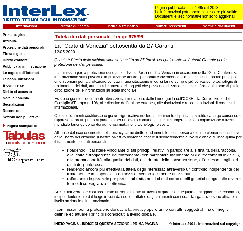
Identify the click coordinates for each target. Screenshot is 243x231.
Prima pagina (14, 35)
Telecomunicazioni (18, 79)
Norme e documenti (219, 26)
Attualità (10, 41)
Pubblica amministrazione (24, 66)
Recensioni (12, 110)
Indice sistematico (123, 26)
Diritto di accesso (17, 92)
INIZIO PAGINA (66, 224)
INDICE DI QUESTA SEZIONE (105, 224)
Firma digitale (14, 54)
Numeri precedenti (171, 26)
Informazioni (26, 26)
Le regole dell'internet (21, 73)
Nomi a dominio (16, 98)
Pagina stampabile (20, 126)
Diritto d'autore (15, 60)
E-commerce (13, 85)
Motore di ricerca (75, 26)
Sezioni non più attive (21, 117)
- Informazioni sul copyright (218, 224)
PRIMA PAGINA (145, 224)
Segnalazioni (13, 104)
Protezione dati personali (23, 47)
